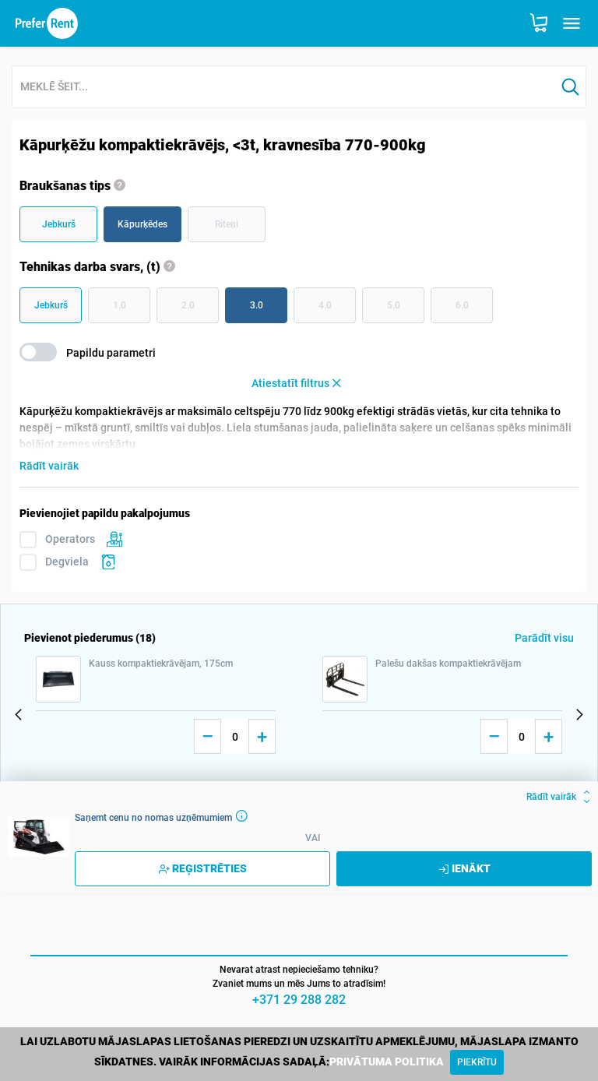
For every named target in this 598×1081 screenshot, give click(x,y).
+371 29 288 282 (299, 999)
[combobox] (284, 88)
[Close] (477, 1062)
